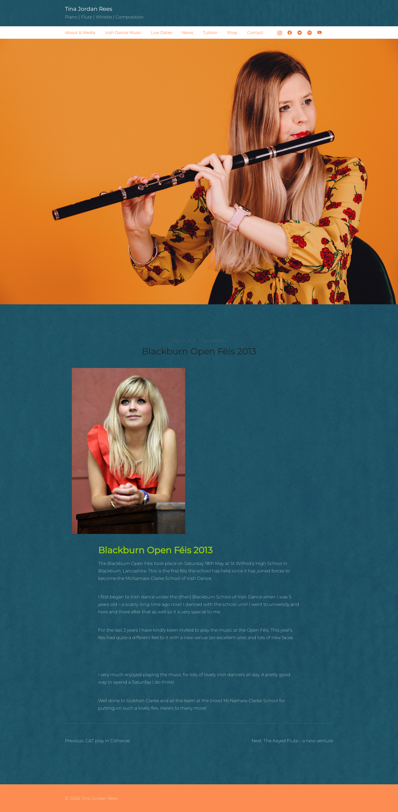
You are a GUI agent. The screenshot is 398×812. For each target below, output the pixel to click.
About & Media (80, 32)
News (187, 32)
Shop (232, 32)
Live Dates (161, 32)
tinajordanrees (212, 340)
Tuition (210, 32)
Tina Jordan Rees (88, 9)
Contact (255, 32)
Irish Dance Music (123, 32)
